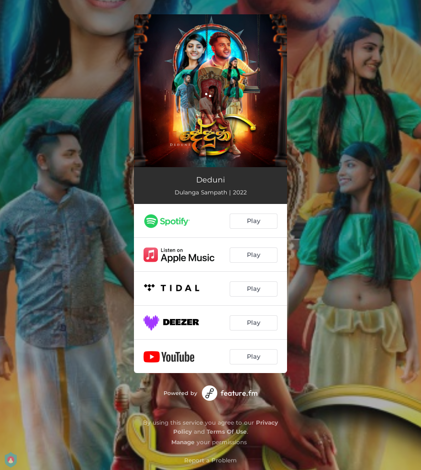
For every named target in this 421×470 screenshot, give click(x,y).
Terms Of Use (227, 431)
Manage (183, 442)
